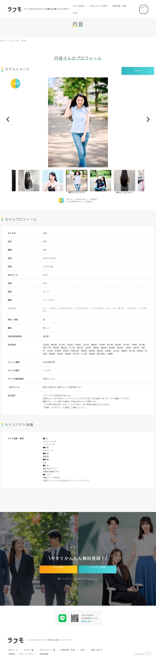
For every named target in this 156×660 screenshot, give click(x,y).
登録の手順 (86, 623)
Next (146, 181)
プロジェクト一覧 (47, 651)
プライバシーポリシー (27, 656)
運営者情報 (44, 656)
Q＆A (129, 5)
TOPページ (13, 651)
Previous (9, 181)
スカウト (137, 69)
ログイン (141, 5)
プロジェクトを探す (97, 5)
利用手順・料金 (116, 5)
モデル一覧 (14, 40)
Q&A (83, 651)
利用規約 (11, 656)
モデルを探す (79, 5)
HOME (3, 40)
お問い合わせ (96, 651)
